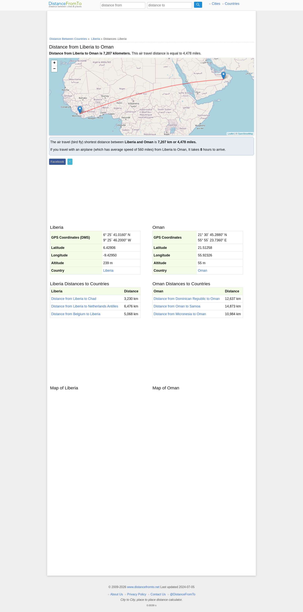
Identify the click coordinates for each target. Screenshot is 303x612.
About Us (116, 594)
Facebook (57, 161)
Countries (232, 4)
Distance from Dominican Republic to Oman (187, 299)
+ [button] (54, 63)
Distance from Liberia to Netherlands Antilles (84, 306)
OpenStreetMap (245, 134)
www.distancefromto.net (143, 587)
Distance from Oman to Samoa (177, 306)
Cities (216, 4)
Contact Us (158, 594)
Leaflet (231, 134)
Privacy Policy (136, 594)
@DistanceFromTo (182, 594)
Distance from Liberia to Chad (73, 299)
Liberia (108, 270)
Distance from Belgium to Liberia (75, 314)
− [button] (54, 69)
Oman (202, 270)
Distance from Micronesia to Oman (180, 314)
